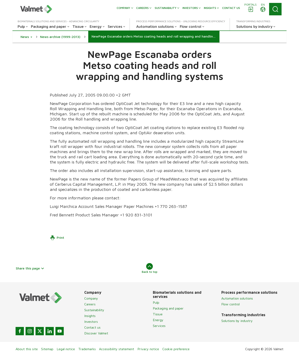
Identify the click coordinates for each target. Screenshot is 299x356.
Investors (91, 321)
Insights (90, 316)
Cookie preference (176, 349)
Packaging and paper (168, 308)
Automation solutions (237, 298)
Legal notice (66, 349)
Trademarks (87, 349)
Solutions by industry (237, 321)
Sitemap (47, 349)
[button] (26, 37)
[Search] (275, 9)
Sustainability (94, 310)
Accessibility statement (116, 349)
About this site (27, 349)
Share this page (30, 268)
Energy (158, 320)
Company (91, 298)
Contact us (92, 327)
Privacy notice (148, 349)
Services (159, 326)
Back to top (149, 268)
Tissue (158, 314)
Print (57, 237)
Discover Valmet (96, 333)
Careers (90, 304)
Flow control (230, 304)
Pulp (156, 302)
